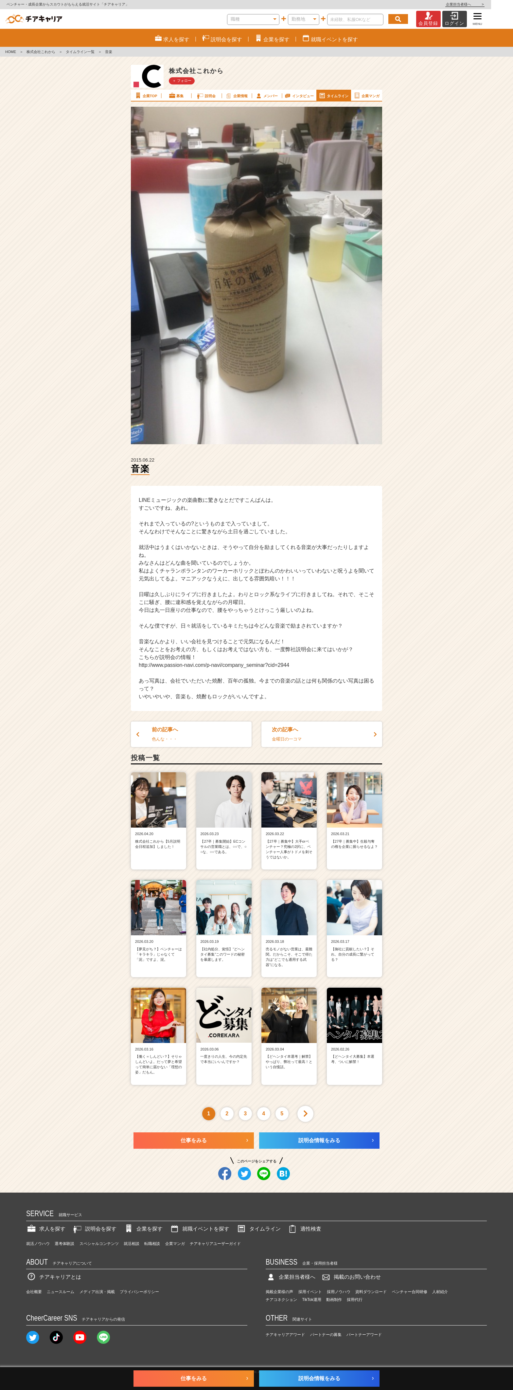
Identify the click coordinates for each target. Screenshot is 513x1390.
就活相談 (131, 1243)
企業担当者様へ (487, 4)
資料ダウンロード (371, 1291)
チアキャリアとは (53, 1277)
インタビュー (299, 96)
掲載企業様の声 (279, 1291)
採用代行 (355, 1299)
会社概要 (34, 1291)
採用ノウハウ (338, 1291)
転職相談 (152, 1243)
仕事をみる (194, 1140)
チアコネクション (281, 1299)
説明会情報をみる (319, 1140)
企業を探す (143, 1229)
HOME (10, 52)
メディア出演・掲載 (97, 1291)
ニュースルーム (60, 1291)
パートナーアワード (364, 1334)
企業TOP (145, 96)
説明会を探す (94, 1229)
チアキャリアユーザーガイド (215, 1243)
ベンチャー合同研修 (409, 1291)
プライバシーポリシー (139, 1291)
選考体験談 (64, 1243)
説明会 (206, 96)
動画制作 (334, 1299)
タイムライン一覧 (80, 52)
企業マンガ (366, 96)
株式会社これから (41, 52)
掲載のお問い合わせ (351, 1277)
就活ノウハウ (38, 1243)
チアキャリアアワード (285, 1334)
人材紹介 (440, 1291)
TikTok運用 (311, 1299)
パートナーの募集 (326, 1334)
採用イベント (310, 1291)
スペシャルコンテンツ (99, 1243)
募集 (176, 96)
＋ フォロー (181, 80)
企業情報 (236, 96)
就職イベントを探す (199, 1229)
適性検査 (304, 1229)
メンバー (266, 96)
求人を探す (45, 1229)
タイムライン (333, 96)
